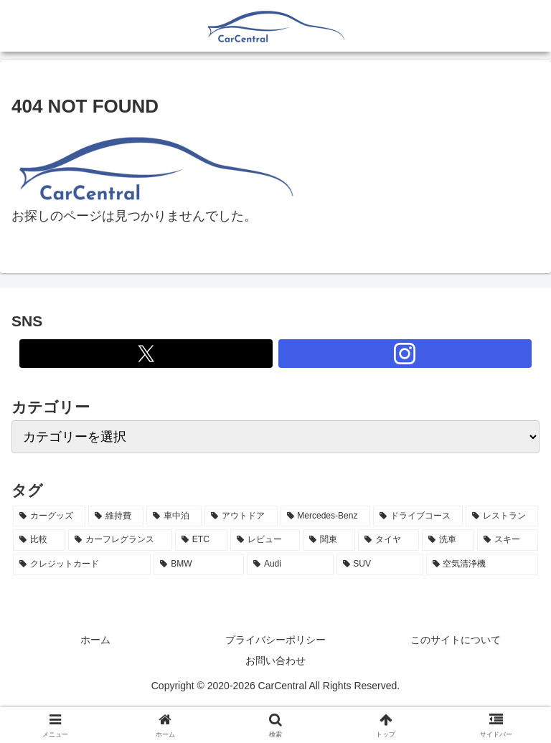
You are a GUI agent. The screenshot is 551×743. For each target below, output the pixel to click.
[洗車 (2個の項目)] (448, 540)
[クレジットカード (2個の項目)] (82, 564)
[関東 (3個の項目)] (329, 540)
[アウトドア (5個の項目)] (240, 516)
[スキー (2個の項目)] (507, 540)
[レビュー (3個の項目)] (265, 540)
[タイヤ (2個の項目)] (388, 540)
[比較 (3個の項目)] (39, 540)
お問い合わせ (275, 660)
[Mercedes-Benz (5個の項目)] (325, 516)
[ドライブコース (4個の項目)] (418, 516)
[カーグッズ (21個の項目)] (49, 516)
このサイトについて (455, 639)
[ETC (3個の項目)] (201, 540)
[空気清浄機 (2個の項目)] (482, 564)
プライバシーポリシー (275, 639)
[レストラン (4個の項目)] (502, 516)
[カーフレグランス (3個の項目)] (120, 540)
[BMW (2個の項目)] (199, 564)
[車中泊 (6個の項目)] (174, 516)
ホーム (95, 639)
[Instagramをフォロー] (405, 353)
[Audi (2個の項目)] (290, 564)
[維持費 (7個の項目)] (115, 516)
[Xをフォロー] (146, 353)
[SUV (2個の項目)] (379, 564)
